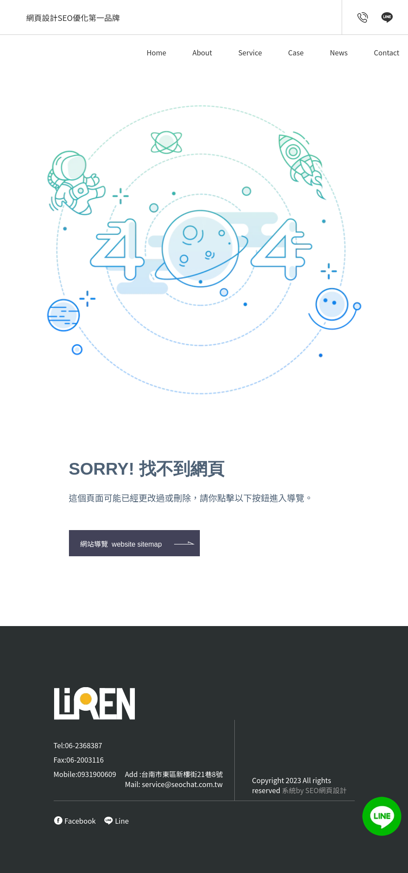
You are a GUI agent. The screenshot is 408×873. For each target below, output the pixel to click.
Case (296, 52)
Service (250, 52)
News (339, 52)
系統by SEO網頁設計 (314, 790)
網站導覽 (121, 543)
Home (156, 52)
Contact (386, 52)
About (202, 52)
